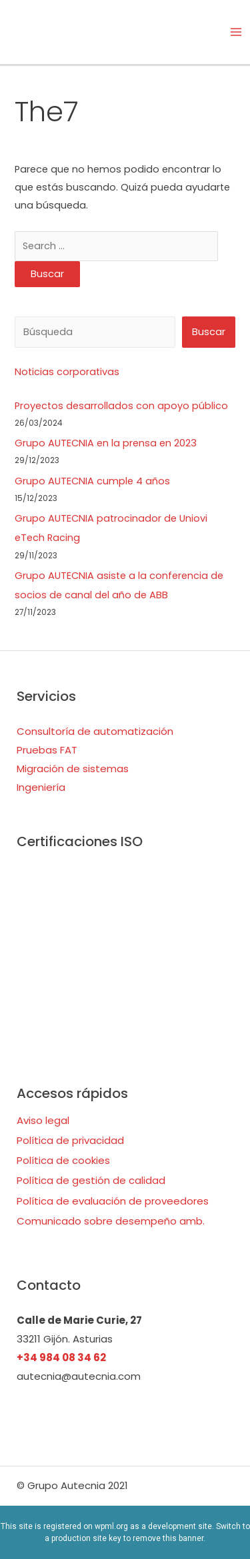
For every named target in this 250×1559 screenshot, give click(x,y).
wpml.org (111, 1526)
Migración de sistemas (73, 769)
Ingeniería (41, 787)
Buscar (208, 331)
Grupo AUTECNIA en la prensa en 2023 (106, 443)
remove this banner (168, 1538)
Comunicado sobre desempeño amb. (111, 1221)
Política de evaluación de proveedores (113, 1201)
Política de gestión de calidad (91, 1180)
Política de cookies (63, 1160)
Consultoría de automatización (95, 731)
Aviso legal (43, 1120)
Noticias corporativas (67, 371)
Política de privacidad (70, 1140)
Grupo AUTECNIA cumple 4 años (92, 481)
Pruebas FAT (47, 750)
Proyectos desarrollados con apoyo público (121, 405)
